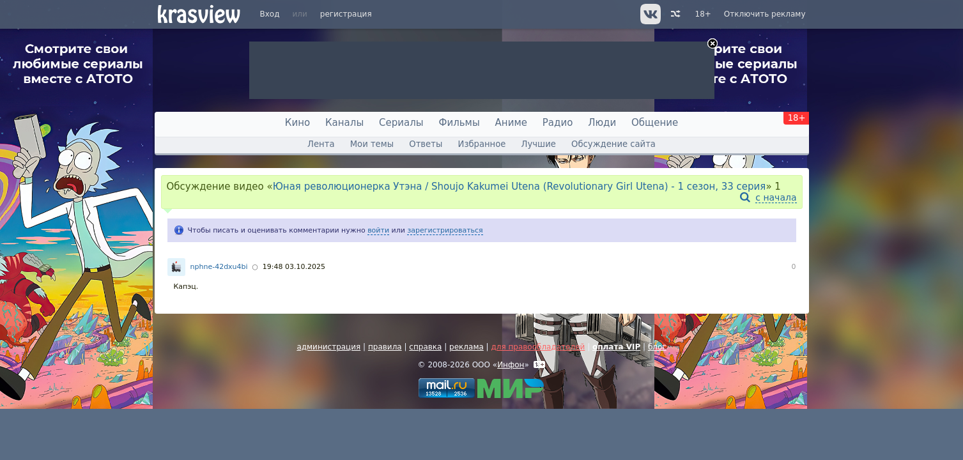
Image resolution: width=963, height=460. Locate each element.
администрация (328, 346)
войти (378, 230)
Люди (602, 122)
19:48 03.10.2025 (294, 267)
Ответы (425, 144)
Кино (297, 122)
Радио (558, 122)
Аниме (511, 122)
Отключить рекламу (765, 14)
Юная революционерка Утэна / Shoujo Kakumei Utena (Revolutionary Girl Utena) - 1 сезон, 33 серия (519, 186)
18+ (703, 14)
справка (425, 346)
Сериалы (401, 122)
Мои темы (372, 144)
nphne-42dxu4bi (219, 267)
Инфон (510, 364)
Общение (654, 122)
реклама (466, 346)
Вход (270, 14)
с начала (775, 197)
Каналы (344, 122)
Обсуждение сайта (613, 144)
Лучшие (538, 144)
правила (385, 346)
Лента (320, 144)
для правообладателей (538, 346)
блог (657, 346)
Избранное (482, 144)
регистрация (346, 14)
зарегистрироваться (444, 230)
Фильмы (459, 122)
